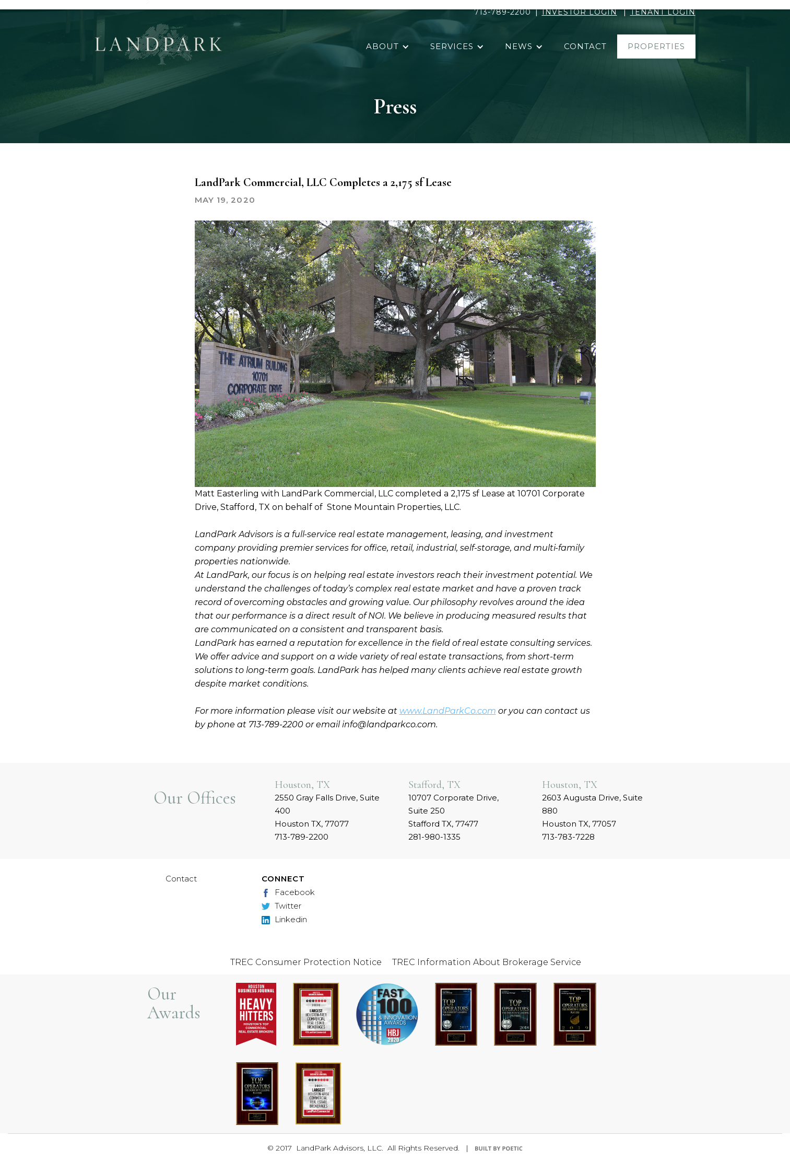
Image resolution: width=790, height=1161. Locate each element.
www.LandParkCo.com (447, 711)
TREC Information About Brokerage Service (486, 962)
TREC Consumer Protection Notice (306, 962)
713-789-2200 (502, 12)
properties (656, 46)
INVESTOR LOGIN (579, 12)
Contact (181, 879)
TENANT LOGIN (662, 12)
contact (585, 46)
